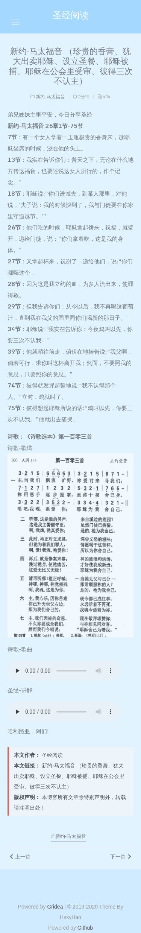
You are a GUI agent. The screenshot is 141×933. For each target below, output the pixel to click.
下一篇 (118, 855)
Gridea (55, 907)
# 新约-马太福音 (68, 834)
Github (85, 928)
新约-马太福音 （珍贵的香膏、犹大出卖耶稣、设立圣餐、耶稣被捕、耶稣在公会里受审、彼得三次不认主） (71, 64)
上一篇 (23, 855)
